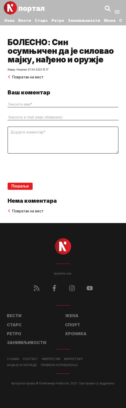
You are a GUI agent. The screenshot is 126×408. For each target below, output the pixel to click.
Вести (24, 20)
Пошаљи (20, 186)
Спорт (72, 324)
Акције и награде (22, 365)
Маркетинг (73, 359)
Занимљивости (84, 20)
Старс (41, 20)
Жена (110, 20)
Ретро (57, 20)
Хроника (76, 333)
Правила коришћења (59, 365)
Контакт (30, 359)
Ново (9, 20)
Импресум (51, 359)
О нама (13, 359)
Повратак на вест (26, 77)
